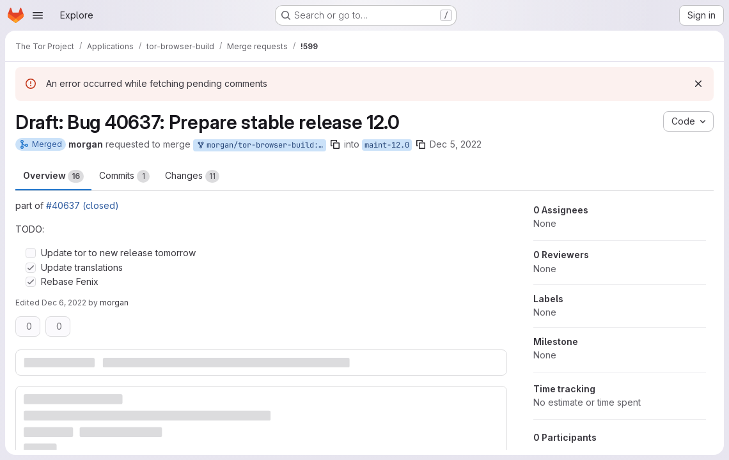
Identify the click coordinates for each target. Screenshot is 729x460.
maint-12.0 (386, 145)
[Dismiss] (698, 83)
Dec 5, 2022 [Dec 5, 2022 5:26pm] (456, 144)
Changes (192, 176)
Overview (53, 176)
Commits (124, 176)
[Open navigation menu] (37, 15)
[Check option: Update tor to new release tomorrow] (31, 253)
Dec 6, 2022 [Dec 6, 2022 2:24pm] (64, 302)
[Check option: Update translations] (31, 268)
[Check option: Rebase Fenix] (31, 282)
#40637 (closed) (82, 205)
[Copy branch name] (335, 144)
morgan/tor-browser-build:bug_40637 (261, 145)
